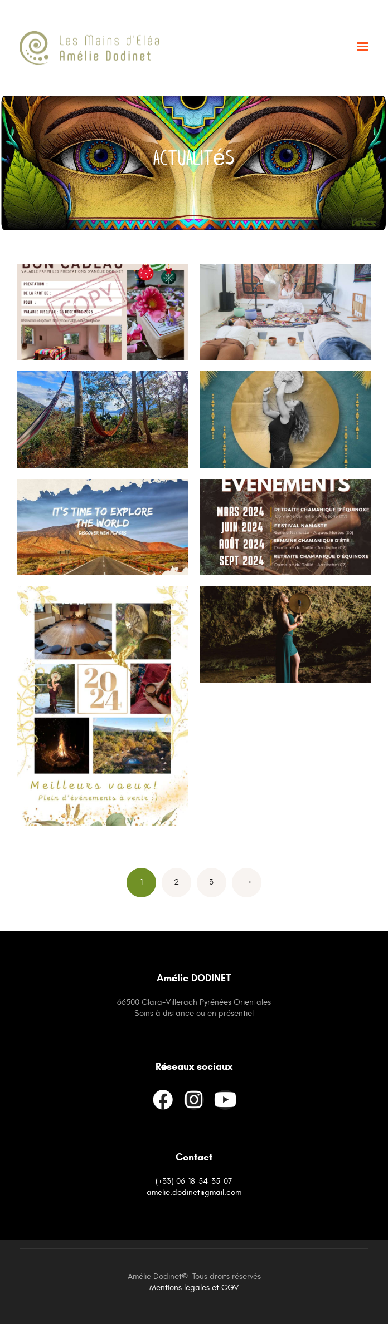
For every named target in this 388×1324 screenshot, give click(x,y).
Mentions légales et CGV (194, 1287)
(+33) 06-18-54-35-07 (194, 1181)
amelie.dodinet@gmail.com (194, 1192)
